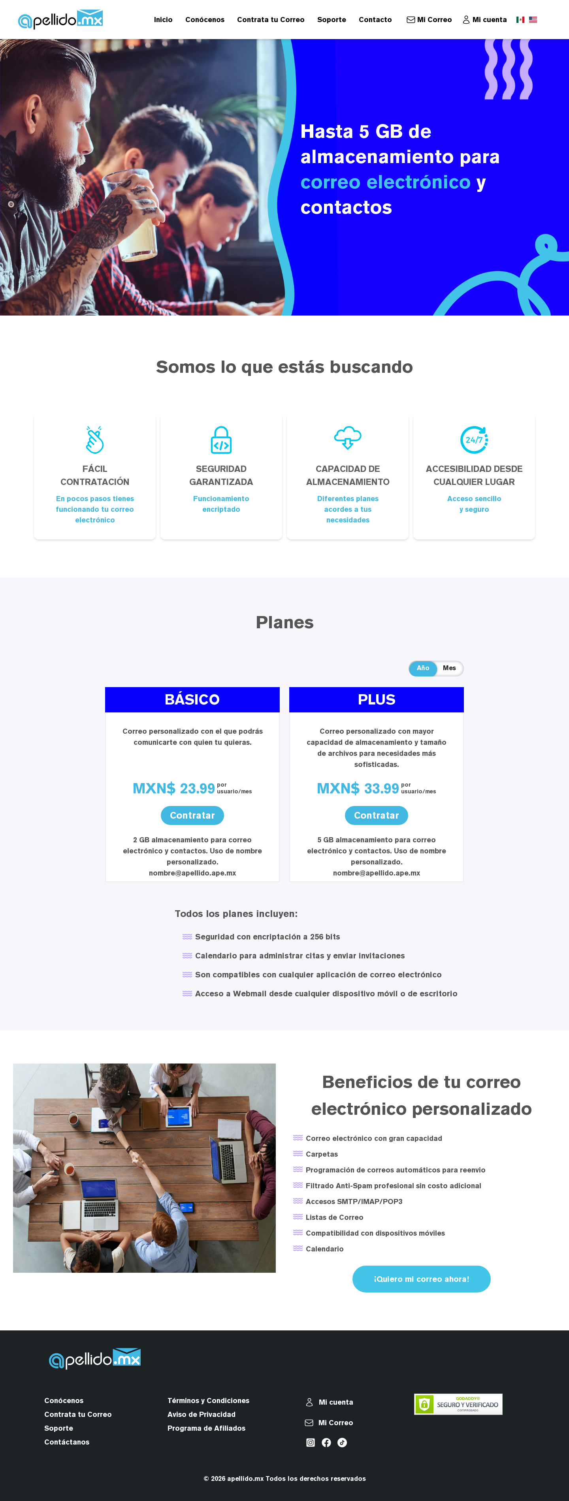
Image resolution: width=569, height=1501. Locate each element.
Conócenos (204, 19)
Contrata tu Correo (271, 19)
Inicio (163, 19)
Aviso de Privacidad (202, 1414)
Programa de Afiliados (206, 1428)
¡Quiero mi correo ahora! (421, 1279)
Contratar (192, 815)
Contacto (375, 19)
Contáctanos (66, 1442)
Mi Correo (434, 19)
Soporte (331, 19)
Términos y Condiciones (208, 1400)
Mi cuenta (490, 19)
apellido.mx (245, 1478)
